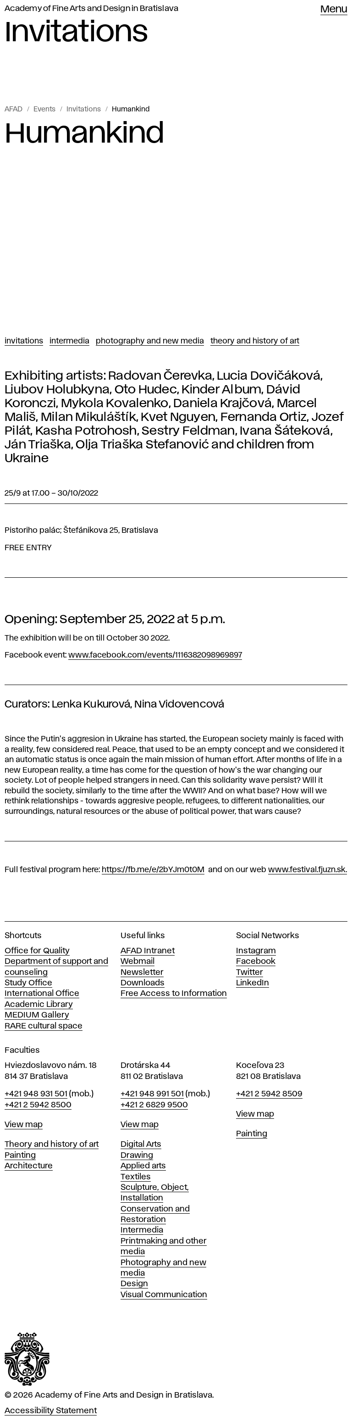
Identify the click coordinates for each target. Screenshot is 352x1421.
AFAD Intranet (148, 951)
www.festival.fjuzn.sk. (307, 870)
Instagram (256, 951)
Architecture (29, 1166)
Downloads (143, 983)
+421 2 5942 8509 (269, 1094)
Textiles (136, 1177)
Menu (333, 9)
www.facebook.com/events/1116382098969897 (155, 655)
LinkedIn (252, 983)
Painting (20, 1155)
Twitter (249, 972)
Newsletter (142, 972)
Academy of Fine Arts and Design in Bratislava (91, 8)
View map (24, 1124)
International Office (42, 993)
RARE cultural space (43, 1026)
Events (44, 109)
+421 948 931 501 (36, 1094)
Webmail (137, 961)
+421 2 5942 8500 (38, 1105)
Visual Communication (164, 1295)
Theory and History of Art (254, 341)
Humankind (130, 109)
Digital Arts (141, 1144)
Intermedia (69, 341)
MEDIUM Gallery (37, 1015)
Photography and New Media (150, 341)
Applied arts (143, 1166)
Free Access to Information (174, 993)
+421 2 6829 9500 (154, 1105)
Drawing (137, 1155)
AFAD (13, 109)
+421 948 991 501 (152, 1094)
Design (134, 1284)
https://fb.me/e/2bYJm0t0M (153, 870)
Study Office (28, 983)
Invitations (83, 109)
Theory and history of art (52, 1144)
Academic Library (39, 1004)
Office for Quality (37, 951)
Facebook (255, 961)
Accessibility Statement (51, 1411)
